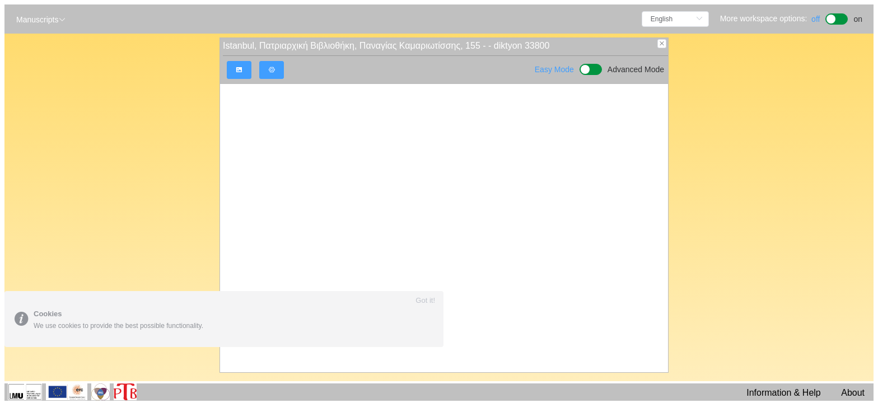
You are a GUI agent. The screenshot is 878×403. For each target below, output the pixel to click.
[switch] (836, 17)
